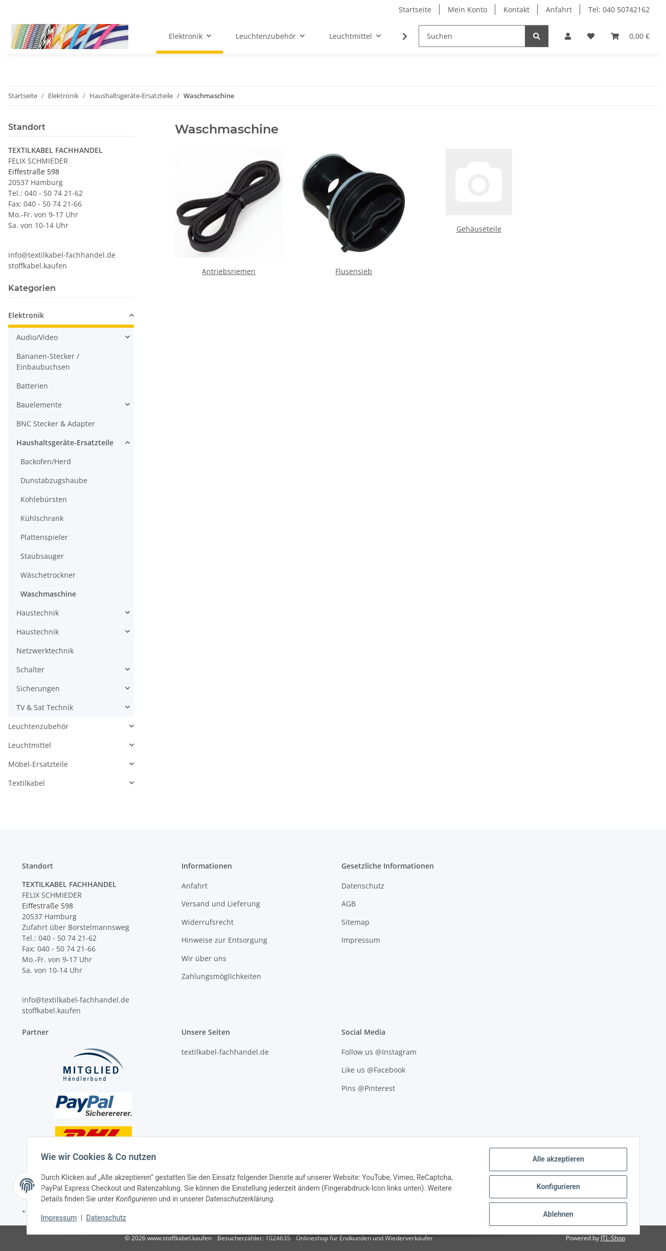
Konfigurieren (556, 1188)
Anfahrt (559, 9)
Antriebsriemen (229, 271)
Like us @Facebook (373, 1070)
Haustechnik (37, 613)
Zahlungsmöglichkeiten (221, 976)
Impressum (61, 1219)
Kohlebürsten (43, 499)
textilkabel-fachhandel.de (225, 1052)
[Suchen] (472, 36)
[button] (568, 36)
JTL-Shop (613, 1238)
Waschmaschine (48, 594)
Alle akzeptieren (556, 1161)
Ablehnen (556, 1215)
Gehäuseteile (478, 229)
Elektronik (26, 315)
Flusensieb (353, 271)
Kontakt (516, 9)
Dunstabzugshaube (53, 480)
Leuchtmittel (29, 745)
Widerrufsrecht (207, 922)
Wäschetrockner (48, 575)
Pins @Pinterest (368, 1088)
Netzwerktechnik (45, 650)
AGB (348, 903)
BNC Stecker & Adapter (55, 423)
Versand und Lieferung (220, 903)
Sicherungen (38, 688)
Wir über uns (203, 958)
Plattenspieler (44, 537)
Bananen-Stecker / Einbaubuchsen (47, 361)
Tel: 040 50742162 (619, 9)
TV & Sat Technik (44, 707)
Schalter (30, 669)
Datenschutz (108, 1219)
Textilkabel (26, 783)
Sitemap (355, 922)
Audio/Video (37, 337)
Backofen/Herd (45, 461)
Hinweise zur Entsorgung (224, 940)
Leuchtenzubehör (38, 726)
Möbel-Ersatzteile (38, 764)
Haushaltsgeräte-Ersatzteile (64, 442)
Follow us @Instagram (379, 1052)
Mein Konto (467, 9)
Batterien (32, 386)
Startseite (415, 9)
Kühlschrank (41, 518)
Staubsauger (42, 556)
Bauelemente (39, 405)
